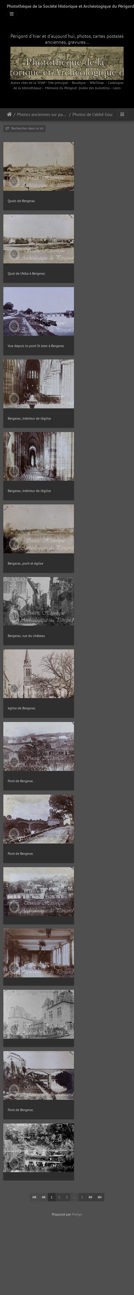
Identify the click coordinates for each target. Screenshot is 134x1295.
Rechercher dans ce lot (24, 128)
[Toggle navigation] (12, 14)
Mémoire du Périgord (61, 88)
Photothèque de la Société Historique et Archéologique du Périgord (70, 6)
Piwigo (77, 1119)
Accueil (9, 114)
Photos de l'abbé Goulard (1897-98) (97, 114)
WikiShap (97, 82)
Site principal (58, 82)
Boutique (79, 82)
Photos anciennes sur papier (42, 114)
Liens (117, 88)
